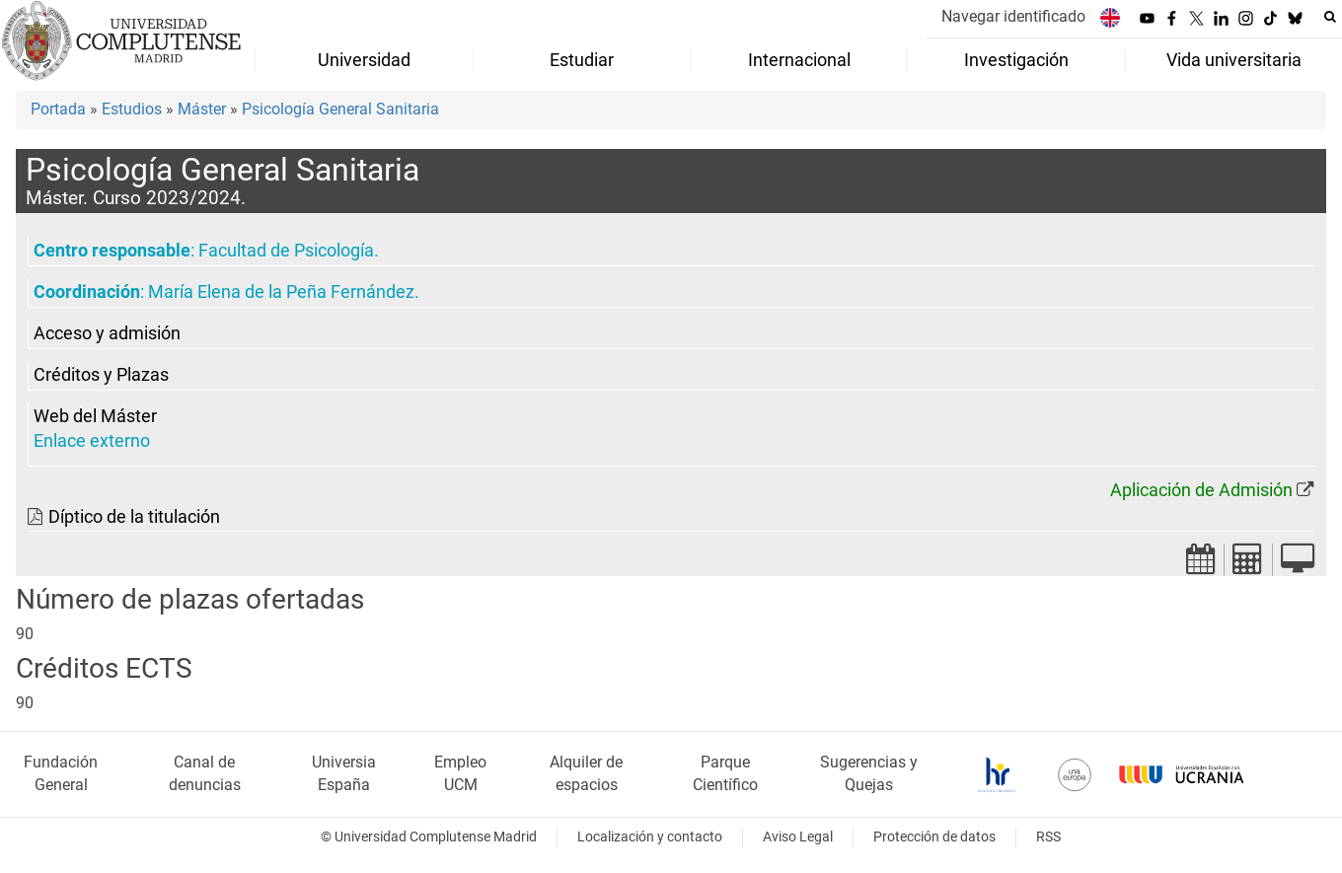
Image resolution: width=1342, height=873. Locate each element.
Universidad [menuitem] (364, 60)
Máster (202, 109)
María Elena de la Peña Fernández (281, 292)
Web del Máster (95, 416)
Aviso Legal (798, 837)
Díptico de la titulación (134, 517)
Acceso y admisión (107, 333)
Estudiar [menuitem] (582, 60)
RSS (1048, 837)
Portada (58, 109)
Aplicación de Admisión (1201, 490)
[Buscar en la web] (1330, 17)
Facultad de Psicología (286, 250)
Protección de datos (934, 837)
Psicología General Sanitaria (340, 109)
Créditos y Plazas (101, 375)
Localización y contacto (649, 837)
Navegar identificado (1013, 16)
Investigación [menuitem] (1016, 60)
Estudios (132, 109)
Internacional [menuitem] (799, 60)
